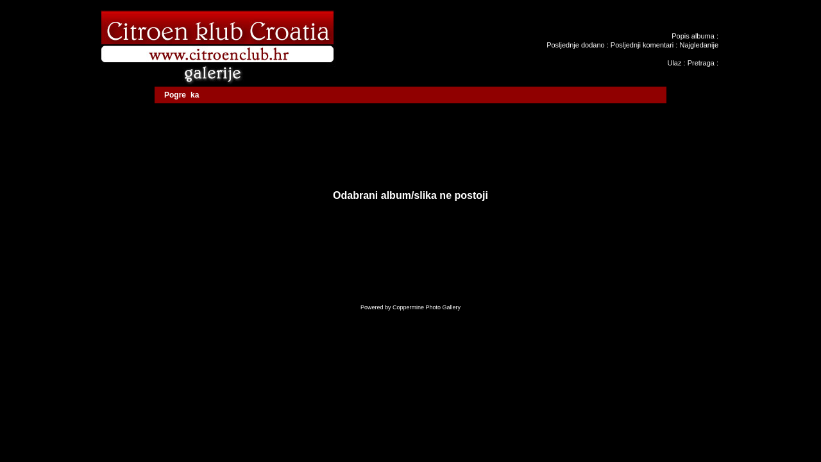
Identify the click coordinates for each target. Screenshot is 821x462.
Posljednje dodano (575, 45)
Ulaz (674, 63)
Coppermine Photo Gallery (427, 307)
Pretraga (701, 63)
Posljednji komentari (642, 45)
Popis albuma (693, 36)
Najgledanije (698, 45)
